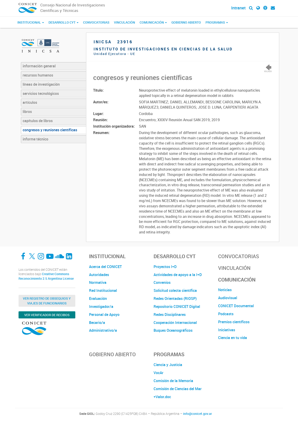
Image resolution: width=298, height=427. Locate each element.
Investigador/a (101, 306)
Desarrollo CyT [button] (64, 22)
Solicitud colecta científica (175, 290)
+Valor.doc (162, 396)
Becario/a (97, 322)
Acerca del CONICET (105, 266)
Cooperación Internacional (175, 322)
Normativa (97, 282)
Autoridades (99, 274)
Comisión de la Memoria (173, 380)
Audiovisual (227, 297)
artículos (30, 102)
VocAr (158, 372)
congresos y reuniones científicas (50, 129)
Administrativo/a (103, 330)
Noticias (225, 289)
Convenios (162, 282)
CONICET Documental (236, 305)
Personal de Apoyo (104, 314)
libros (27, 111)
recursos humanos (38, 75)
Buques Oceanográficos (173, 330)
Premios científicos (233, 321)
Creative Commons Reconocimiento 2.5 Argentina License (46, 276)
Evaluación (98, 298)
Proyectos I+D (165, 266)
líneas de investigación (41, 84)
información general (39, 65)
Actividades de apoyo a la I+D (178, 274)
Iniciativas (226, 329)
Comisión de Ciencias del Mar (178, 388)
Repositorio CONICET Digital (177, 306)
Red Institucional (103, 290)
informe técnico (35, 139)
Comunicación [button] (153, 22)
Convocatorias (96, 22)
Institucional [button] (30, 22)
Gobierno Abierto (186, 22)
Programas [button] (217, 22)
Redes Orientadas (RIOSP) (175, 298)
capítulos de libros (38, 120)
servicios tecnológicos (41, 93)
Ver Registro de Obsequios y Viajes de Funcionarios (47, 300)
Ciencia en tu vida (232, 337)
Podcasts (225, 313)
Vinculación (124, 22)
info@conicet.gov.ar (197, 414)
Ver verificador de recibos (47, 315)
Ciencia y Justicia (168, 364)
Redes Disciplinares (170, 314)
